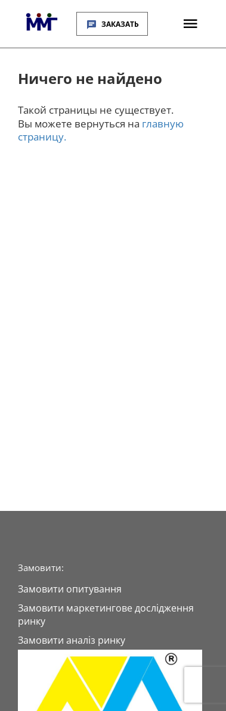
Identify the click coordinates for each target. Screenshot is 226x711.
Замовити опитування (70, 588)
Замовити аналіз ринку (71, 640)
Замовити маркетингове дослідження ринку (106, 614)
